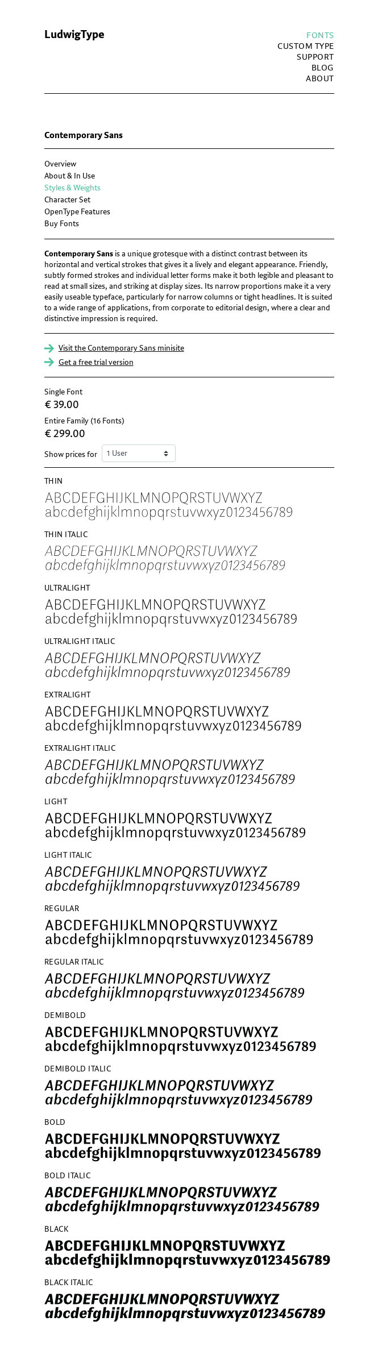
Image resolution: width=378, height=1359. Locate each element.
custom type (305, 46)
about (320, 78)
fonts (320, 35)
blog (322, 68)
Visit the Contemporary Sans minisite (121, 348)
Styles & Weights (72, 188)
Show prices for (70, 454)
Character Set (67, 200)
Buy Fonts (61, 223)
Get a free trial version (96, 362)
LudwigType (74, 34)
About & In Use (69, 176)
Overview (60, 164)
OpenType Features (77, 212)
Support (315, 57)
